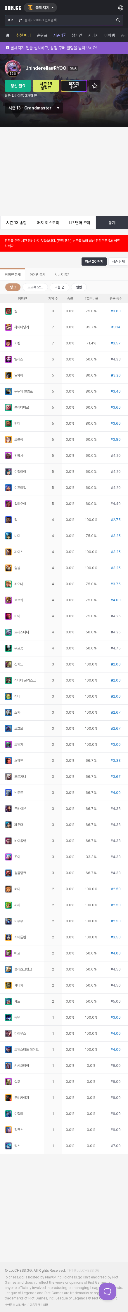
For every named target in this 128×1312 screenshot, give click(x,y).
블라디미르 (21, 407)
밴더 (17, 423)
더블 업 (59, 287)
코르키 (18, 600)
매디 (17, 889)
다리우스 (20, 1034)
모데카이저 (21, 1098)
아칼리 (18, 1114)
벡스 (17, 1146)
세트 (17, 1001)
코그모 (18, 728)
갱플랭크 (20, 873)
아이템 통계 (37, 275)
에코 (17, 953)
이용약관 (35, 1305)
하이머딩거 (21, 327)
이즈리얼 (20, 488)
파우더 (18, 825)
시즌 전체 (118, 261)
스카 (17, 712)
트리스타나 (21, 632)
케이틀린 (20, 937)
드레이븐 (20, 809)
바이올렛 (20, 841)
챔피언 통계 (12, 275)
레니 (17, 696)
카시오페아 (21, 1066)
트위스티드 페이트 (26, 1050)
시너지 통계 (62, 275)
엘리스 (18, 359)
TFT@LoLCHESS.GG (83, 1271)
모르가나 (20, 777)
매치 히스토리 (48, 222)
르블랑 (18, 440)
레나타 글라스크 (25, 680)
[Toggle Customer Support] (107, 1291)
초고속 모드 (35, 287)
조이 (17, 857)
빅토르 (18, 793)
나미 (17, 536)
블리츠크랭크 (23, 969)
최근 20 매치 (94, 261)
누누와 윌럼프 (23, 391)
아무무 (18, 921)
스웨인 (18, 761)
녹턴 (17, 1017)
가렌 (17, 343)
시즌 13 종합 (16, 222)
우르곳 (18, 648)
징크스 (18, 1130)
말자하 (18, 375)
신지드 (18, 664)
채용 (45, 1305)
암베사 (18, 456)
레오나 (18, 584)
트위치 (18, 745)
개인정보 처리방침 (16, 1305)
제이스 (18, 552)
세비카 (18, 985)
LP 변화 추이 (79, 222)
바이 (17, 616)
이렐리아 (20, 472)
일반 (79, 287)
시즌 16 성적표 (46, 85)
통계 (111, 222)
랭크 (13, 287)
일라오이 (20, 504)
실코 (17, 1082)
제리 (17, 905)
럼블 (17, 568)
